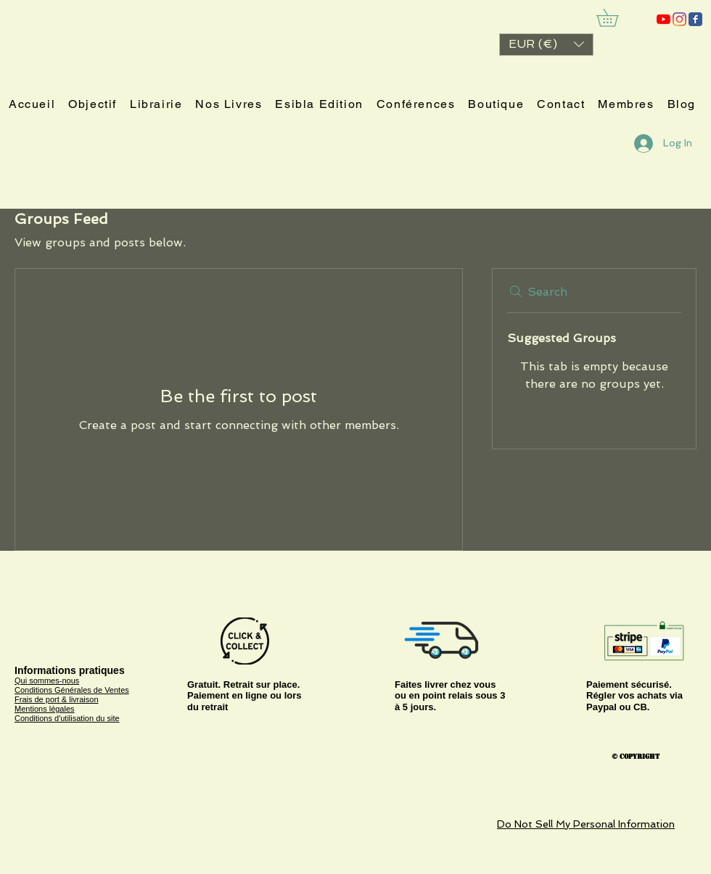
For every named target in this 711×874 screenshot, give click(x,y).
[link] (616, 18)
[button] (546, 44)
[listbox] (546, 44)
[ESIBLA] (663, 19)
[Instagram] (679, 19)
